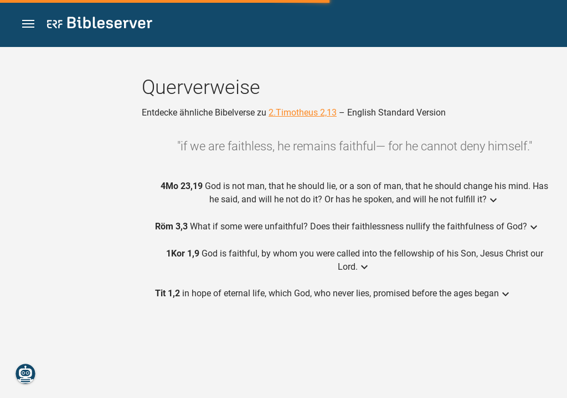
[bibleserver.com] (99, 24)
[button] (28, 24)
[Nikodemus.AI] (25, 374)
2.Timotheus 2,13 (303, 112)
